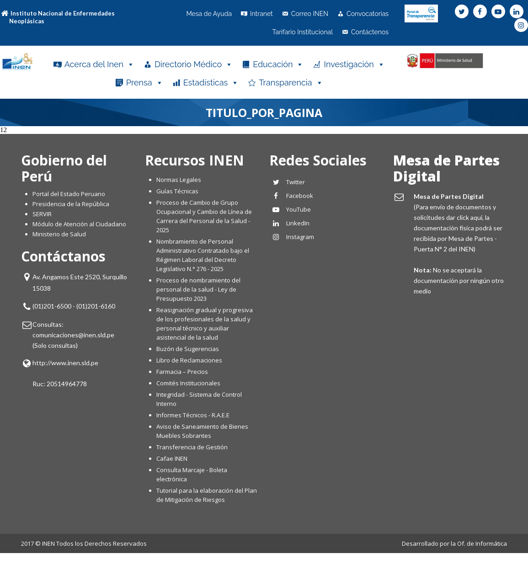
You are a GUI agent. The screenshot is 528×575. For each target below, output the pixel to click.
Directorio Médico (194, 64)
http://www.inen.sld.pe (65, 363)
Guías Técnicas (177, 191)
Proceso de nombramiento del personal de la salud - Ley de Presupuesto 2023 (198, 289)
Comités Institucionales (188, 383)
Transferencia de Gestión (192, 447)
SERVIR (42, 214)
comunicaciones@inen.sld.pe (73, 335)
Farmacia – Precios (182, 371)
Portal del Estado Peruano (68, 194)
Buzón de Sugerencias (187, 349)
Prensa (144, 83)
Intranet (261, 13)
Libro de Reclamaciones (190, 360)
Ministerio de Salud (59, 234)
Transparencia (291, 83)
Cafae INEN (171, 458)
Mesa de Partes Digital (446, 168)
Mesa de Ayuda (209, 13)
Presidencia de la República (70, 204)
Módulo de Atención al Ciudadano (79, 224)
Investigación (354, 64)
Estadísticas (211, 83)
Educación (278, 64)
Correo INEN (309, 13)
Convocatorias (368, 13)
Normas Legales (178, 180)
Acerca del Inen (99, 64)
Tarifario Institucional (302, 32)
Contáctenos (370, 32)
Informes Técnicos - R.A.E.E (192, 415)
